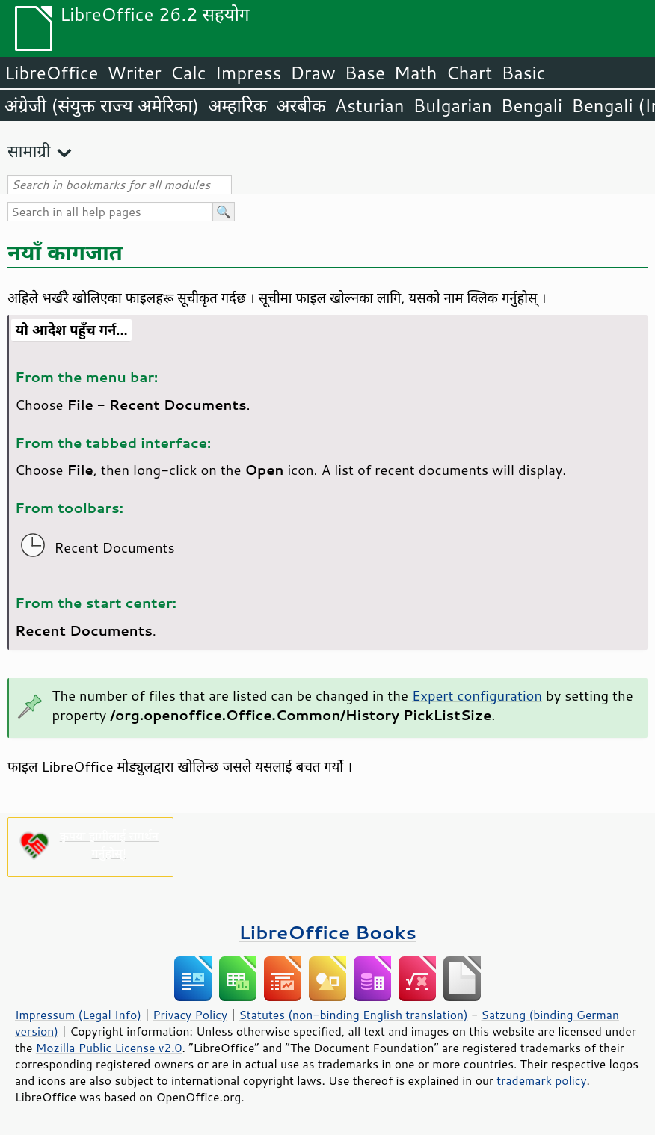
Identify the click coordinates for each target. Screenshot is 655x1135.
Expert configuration (477, 695)
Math (415, 72)
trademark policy (541, 1080)
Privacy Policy (190, 1014)
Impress (248, 72)
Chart (469, 72)
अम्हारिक (237, 105)
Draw (312, 72)
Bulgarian (452, 105)
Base (365, 72)
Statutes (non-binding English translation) (353, 1014)
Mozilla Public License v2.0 (109, 1047)
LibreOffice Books (327, 932)
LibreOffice (51, 72)
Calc (188, 72)
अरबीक (301, 105)
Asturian (370, 105)
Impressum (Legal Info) (78, 1014)
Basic (523, 72)
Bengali (531, 105)
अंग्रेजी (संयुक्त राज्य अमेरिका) (101, 105)
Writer (134, 72)
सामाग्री (29, 150)
